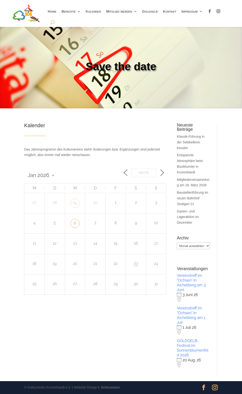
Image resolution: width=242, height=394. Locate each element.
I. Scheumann (109, 387)
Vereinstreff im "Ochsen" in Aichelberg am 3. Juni (191, 282)
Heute (144, 172)
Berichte (68, 11)
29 (75, 203)
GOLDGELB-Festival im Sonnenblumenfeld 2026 (192, 347)
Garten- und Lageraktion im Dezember (188, 217)
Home (52, 11)
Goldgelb (150, 11)
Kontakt (169, 11)
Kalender (93, 11)
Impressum (190, 11)
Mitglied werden (119, 11)
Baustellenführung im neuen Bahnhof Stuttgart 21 (192, 198)
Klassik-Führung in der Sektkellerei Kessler (190, 142)
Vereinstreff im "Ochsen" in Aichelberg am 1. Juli (191, 315)
